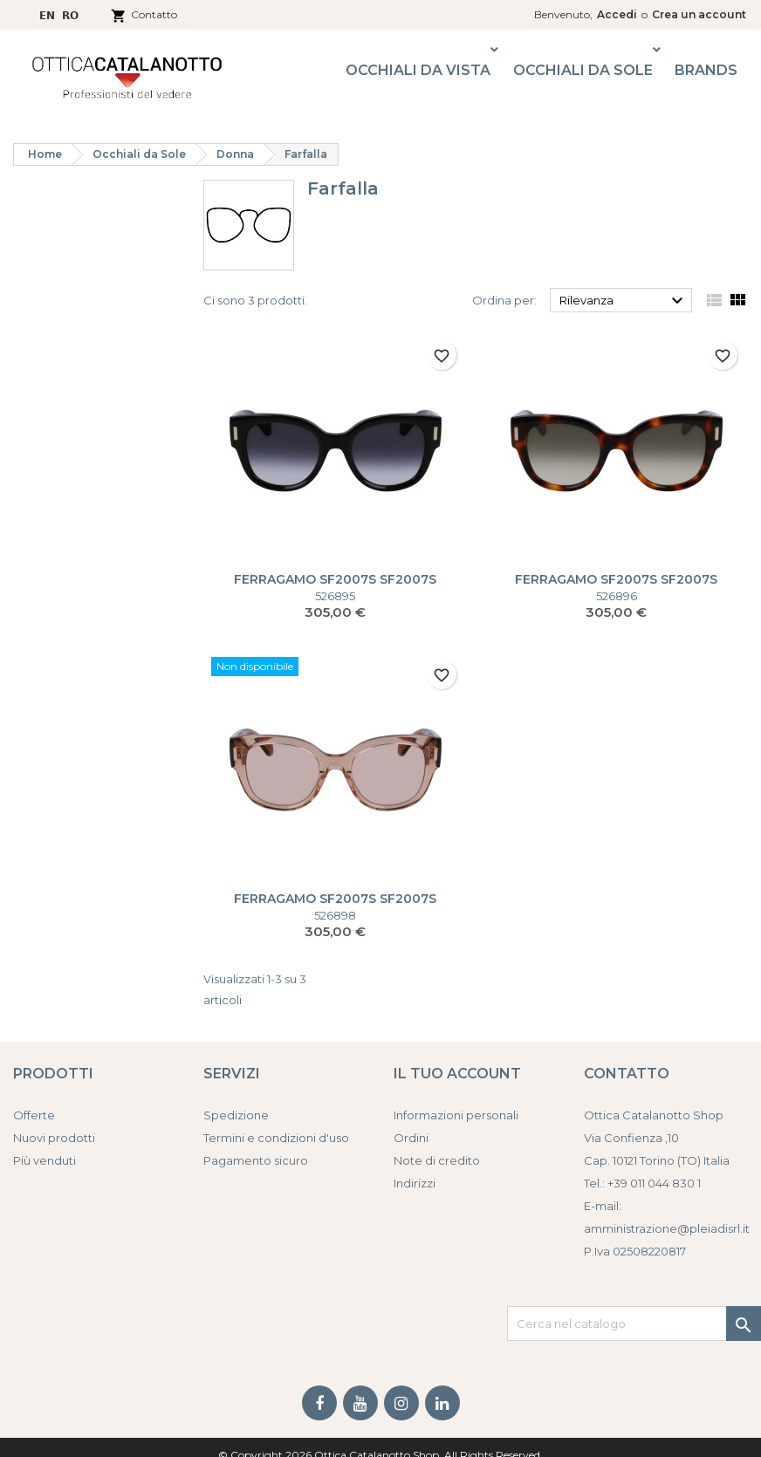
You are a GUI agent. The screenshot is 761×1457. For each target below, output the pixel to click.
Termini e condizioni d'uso (276, 1138)
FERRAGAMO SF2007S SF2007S (335, 579)
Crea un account (699, 14)
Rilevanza (623, 301)
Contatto (154, 14)
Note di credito (437, 1160)
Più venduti (44, 1160)
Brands (706, 70)
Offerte (34, 1115)
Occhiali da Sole (583, 70)
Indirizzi (414, 1183)
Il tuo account (457, 1073)
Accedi (617, 14)
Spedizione (236, 1115)
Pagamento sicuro (255, 1160)
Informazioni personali (456, 1115)
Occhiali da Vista (418, 70)
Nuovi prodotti (54, 1138)
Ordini (411, 1138)
